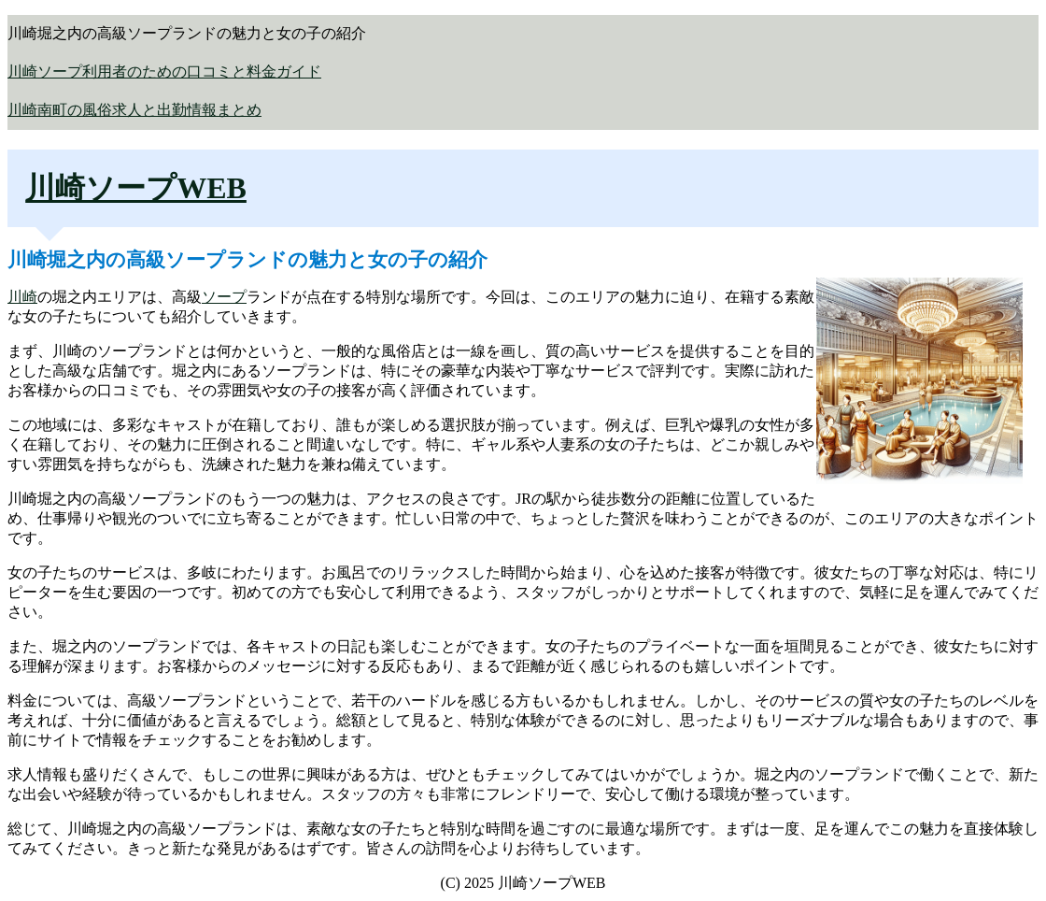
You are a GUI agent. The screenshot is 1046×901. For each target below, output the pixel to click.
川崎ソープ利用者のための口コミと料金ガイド (164, 71)
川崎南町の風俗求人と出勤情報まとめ (134, 110)
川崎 (22, 297)
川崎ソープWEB (136, 188)
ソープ (224, 297)
